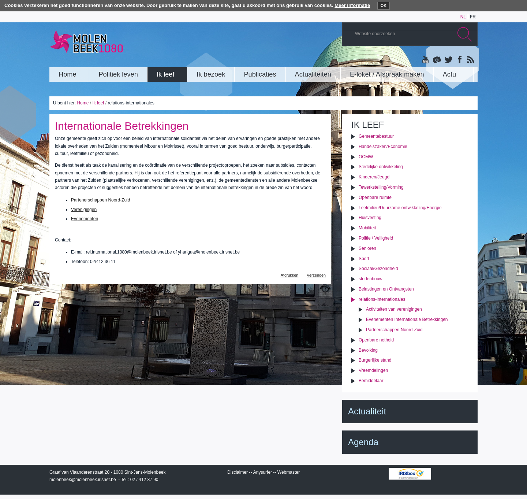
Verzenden (316, 275)
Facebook (459, 60)
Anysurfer (262, 472)
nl (463, 16)
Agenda (363, 442)
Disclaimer (237, 472)
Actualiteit (367, 411)
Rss (470, 60)
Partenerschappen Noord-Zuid (100, 200)
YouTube (426, 60)
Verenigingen (84, 209)
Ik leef (98, 103)
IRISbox (410, 474)
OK (384, 5)
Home (83, 103)
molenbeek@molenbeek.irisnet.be (82, 479)
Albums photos (437, 60)
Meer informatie (352, 5)
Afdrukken (290, 275)
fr (473, 16)
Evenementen (84, 218)
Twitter (448, 60)
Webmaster (288, 472)
